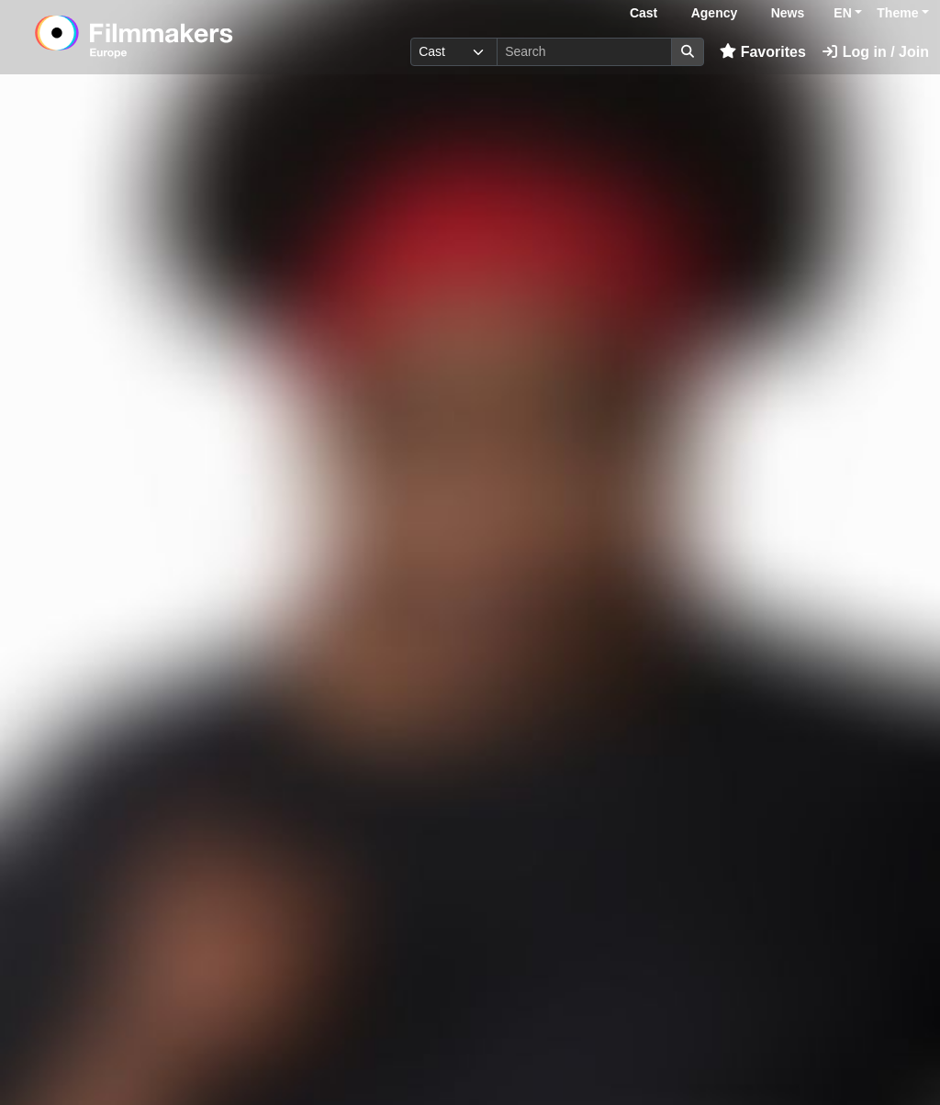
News (788, 13)
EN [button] (842, 13)
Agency (714, 13)
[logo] (178, 36)
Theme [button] (897, 13)
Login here (564, 1048)
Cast (643, 13)
